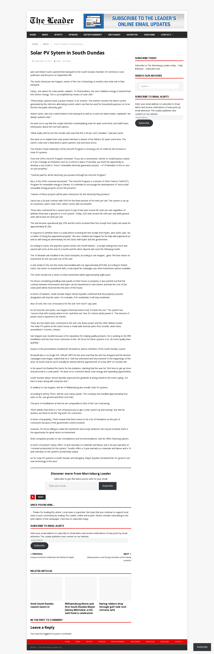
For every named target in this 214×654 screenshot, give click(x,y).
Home (33, 34)
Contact (166, 34)
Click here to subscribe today (74, 518)
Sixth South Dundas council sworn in (42, 605)
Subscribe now (153, 68)
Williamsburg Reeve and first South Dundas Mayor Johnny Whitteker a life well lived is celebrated (80, 608)
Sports (58, 34)
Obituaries (114, 34)
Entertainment (93, 34)
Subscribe (149, 34)
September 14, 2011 (43, 61)
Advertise (132, 34)
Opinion (73, 34)
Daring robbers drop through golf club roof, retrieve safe (113, 607)
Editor (58, 61)
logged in (47, 633)
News (45, 34)
